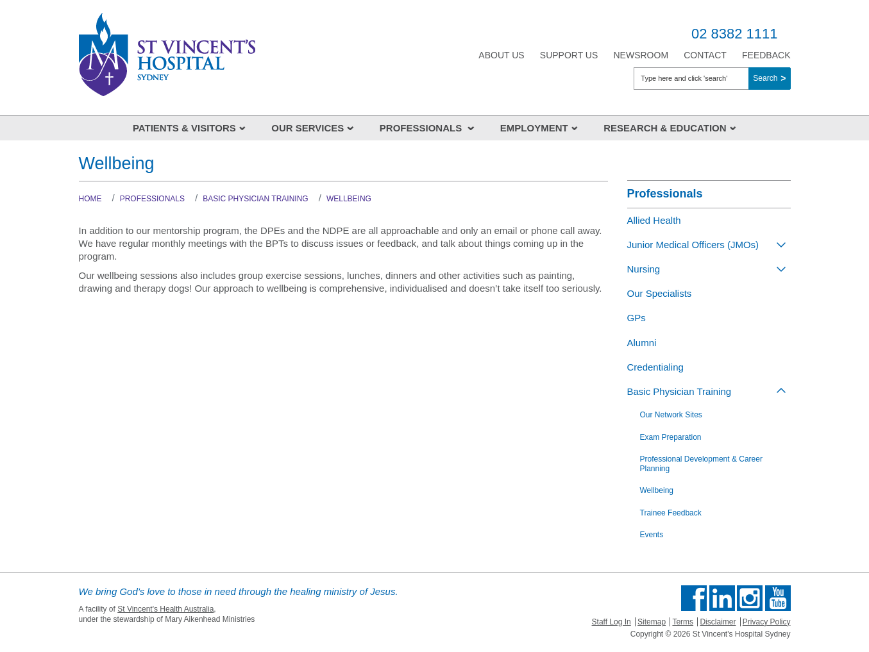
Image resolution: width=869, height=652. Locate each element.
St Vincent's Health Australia (165, 609)
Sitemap (651, 621)
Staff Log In (611, 621)
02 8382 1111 (734, 34)
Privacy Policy (767, 621)
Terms (682, 621)
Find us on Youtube (778, 598)
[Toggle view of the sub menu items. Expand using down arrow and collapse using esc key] (781, 244)
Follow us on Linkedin (722, 598)
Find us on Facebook (694, 598)
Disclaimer (718, 621)
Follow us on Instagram (750, 598)
